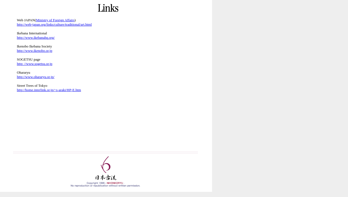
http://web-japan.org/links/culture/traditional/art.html (54, 24)
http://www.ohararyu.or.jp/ (35, 77)
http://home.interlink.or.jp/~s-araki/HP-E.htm (49, 90)
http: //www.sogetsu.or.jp (34, 64)
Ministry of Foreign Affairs (55, 20)
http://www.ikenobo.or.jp (34, 51)
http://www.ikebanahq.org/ (36, 37)
